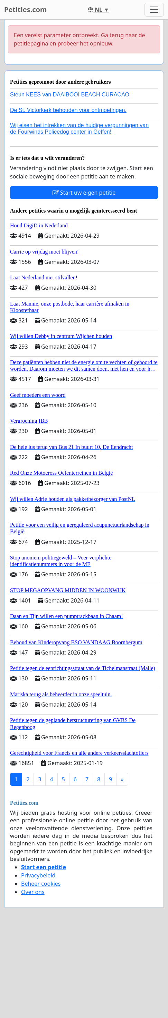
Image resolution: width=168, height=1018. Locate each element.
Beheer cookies (41, 883)
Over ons (33, 892)
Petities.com (25, 9)
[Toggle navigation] (154, 10)
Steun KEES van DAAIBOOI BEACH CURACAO (69, 94)
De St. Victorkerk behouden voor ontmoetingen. (68, 110)
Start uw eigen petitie (84, 192)
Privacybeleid (38, 875)
